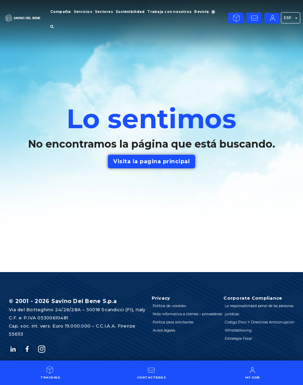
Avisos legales (164, 338)
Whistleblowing (238, 330)
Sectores (104, 12)
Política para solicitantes (173, 330)
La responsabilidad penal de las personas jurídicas (259, 310)
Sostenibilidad (130, 12)
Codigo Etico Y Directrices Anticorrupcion (260, 322)
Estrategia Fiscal (238, 338)
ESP (290, 18)
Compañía (60, 12)
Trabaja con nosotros (169, 12)
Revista (201, 12)
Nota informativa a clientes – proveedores (177, 318)
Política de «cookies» (170, 306)
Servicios (83, 12)
